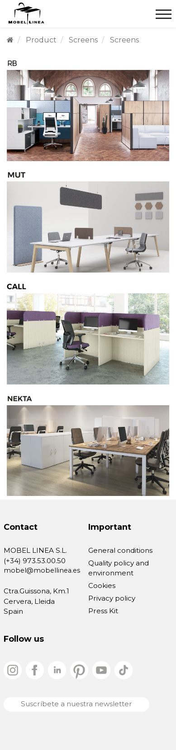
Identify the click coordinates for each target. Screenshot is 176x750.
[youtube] (102, 669)
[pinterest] (80, 669)
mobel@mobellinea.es (42, 570)
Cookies (101, 585)
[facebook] (36, 669)
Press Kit (103, 610)
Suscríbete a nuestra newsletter (76, 703)
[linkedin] (58, 669)
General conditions (120, 550)
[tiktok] (123, 669)
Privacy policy (111, 598)
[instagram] (14, 669)
